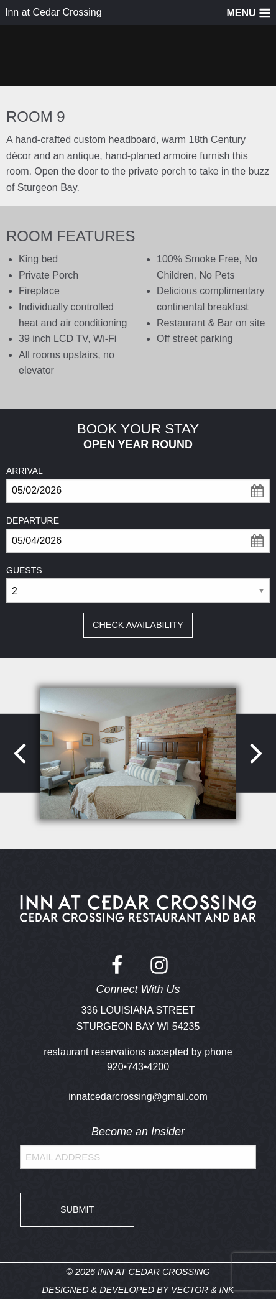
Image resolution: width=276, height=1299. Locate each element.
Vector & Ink (202, 1290)
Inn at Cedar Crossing (53, 12)
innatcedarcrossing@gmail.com (137, 1096)
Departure (32, 520)
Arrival (24, 471)
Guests (24, 570)
